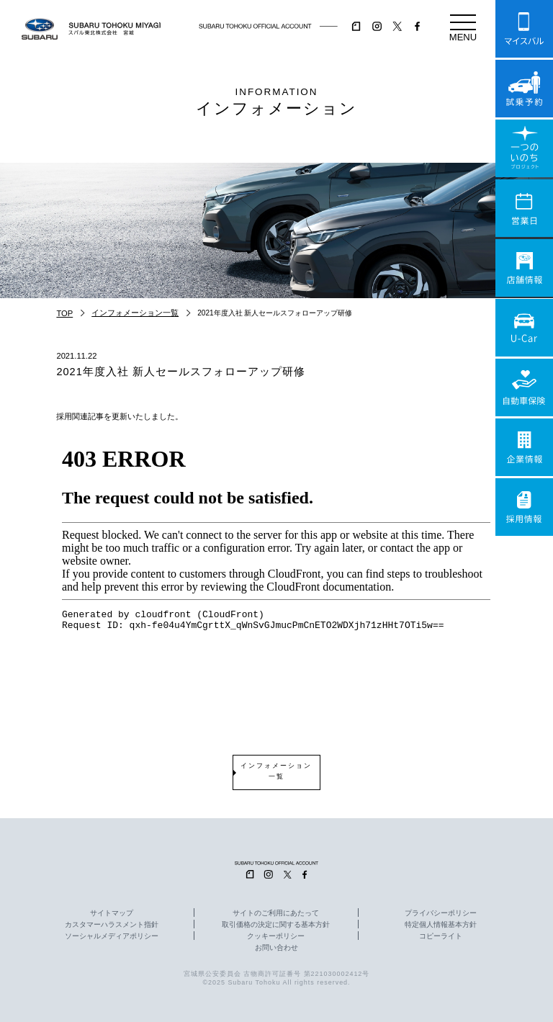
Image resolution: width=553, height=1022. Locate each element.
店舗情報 (524, 268)
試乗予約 (524, 88)
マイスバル (524, 29)
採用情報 (524, 507)
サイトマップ (111, 913)
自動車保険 (524, 387)
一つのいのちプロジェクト (524, 148)
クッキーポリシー (276, 936)
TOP (64, 313)
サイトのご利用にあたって (276, 913)
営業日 (524, 208)
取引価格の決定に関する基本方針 (276, 924)
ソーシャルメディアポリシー (111, 936)
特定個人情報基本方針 (441, 924)
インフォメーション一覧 (135, 312)
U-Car (524, 328)
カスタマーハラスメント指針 (111, 924)
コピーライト (440, 936)
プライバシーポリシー (441, 913)
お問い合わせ (276, 947)
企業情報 (524, 447)
